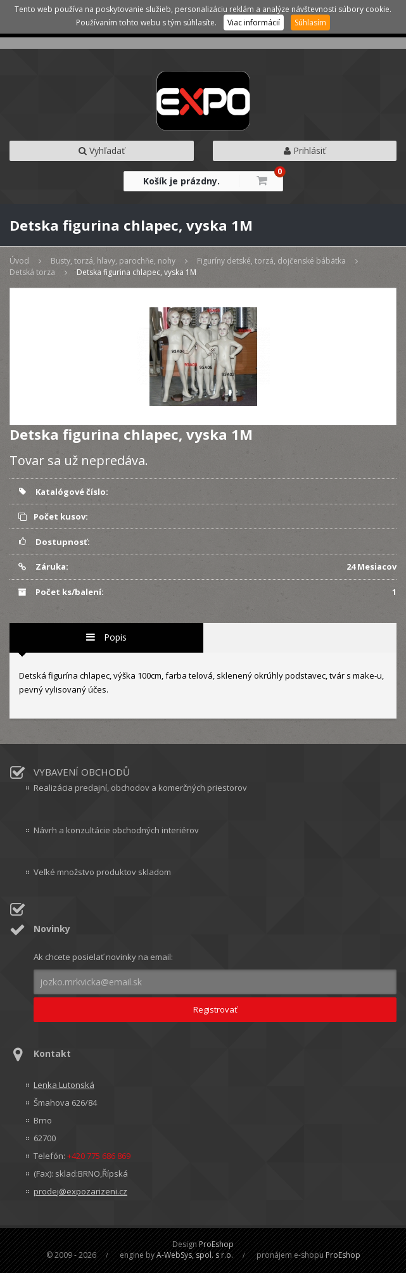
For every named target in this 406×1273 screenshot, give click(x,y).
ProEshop (216, 1244)
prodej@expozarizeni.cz (80, 1191)
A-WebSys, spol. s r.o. (194, 1255)
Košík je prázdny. (181, 181)
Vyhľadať (102, 150)
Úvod (19, 260)
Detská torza (32, 272)
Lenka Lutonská (64, 1085)
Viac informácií (253, 22)
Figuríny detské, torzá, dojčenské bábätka (271, 260)
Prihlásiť (305, 150)
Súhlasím (310, 22)
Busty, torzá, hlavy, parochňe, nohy (113, 260)
